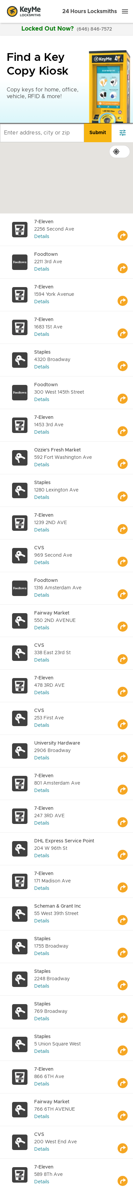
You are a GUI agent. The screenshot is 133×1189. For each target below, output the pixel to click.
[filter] (122, 132)
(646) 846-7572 (94, 29)
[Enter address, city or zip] (42, 132)
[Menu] (125, 11)
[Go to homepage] (24, 11)
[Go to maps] (125, 230)
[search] (98, 132)
